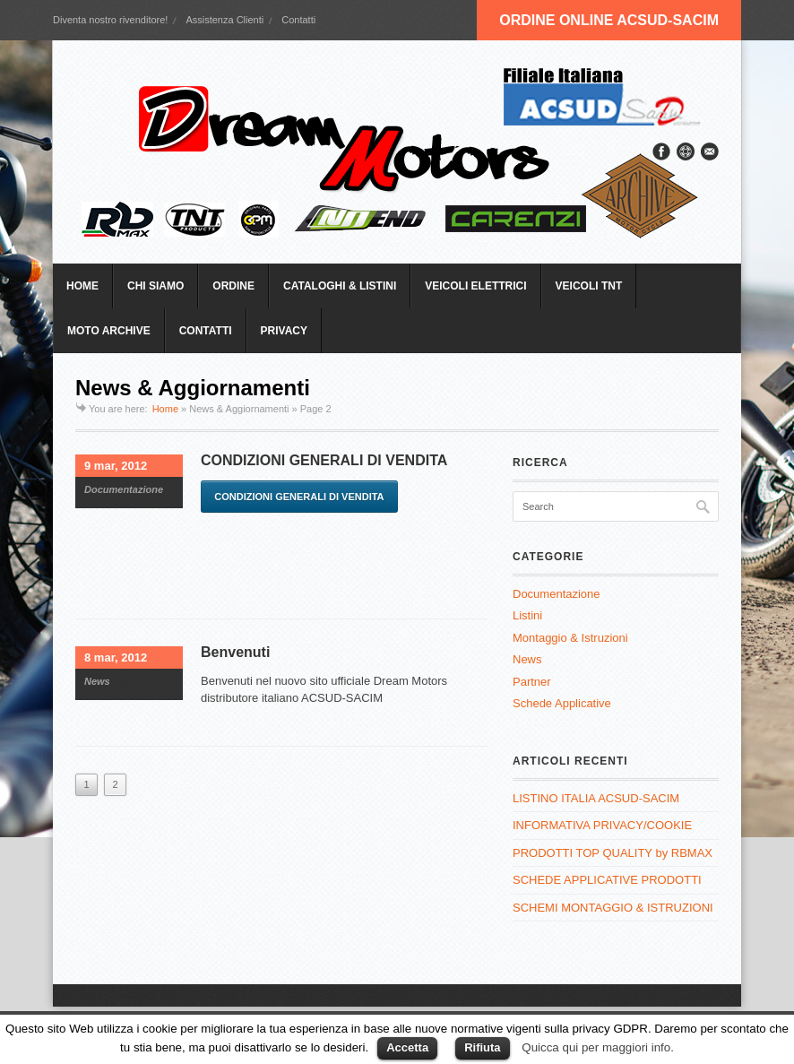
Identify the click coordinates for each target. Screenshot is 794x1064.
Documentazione (123, 489)
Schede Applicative (562, 703)
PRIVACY (284, 330)
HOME (82, 286)
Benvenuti (235, 652)
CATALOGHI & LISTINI (339, 286)
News (97, 681)
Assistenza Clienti (224, 19)
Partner (532, 681)
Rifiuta (482, 1047)
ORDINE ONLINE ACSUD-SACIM (609, 20)
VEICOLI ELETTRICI (475, 286)
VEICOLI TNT (589, 286)
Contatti (298, 19)
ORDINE (233, 286)
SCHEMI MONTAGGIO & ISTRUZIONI (613, 907)
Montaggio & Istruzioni (570, 637)
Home (165, 408)
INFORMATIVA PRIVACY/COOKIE (602, 825)
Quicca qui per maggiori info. (598, 1047)
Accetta (407, 1047)
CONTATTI (205, 330)
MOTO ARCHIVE (109, 330)
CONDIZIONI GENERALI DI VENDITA (324, 460)
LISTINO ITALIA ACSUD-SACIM (596, 798)
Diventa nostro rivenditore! (110, 19)
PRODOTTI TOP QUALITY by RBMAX (612, 853)
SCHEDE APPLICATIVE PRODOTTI (607, 880)
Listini (527, 615)
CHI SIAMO (155, 286)
